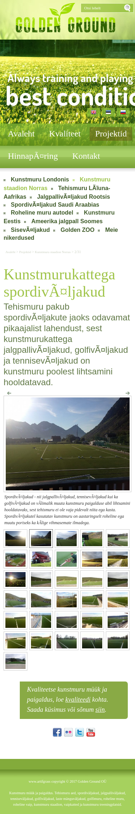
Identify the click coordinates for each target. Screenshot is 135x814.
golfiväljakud (44, 799)
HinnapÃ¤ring (33, 156)
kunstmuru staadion (48, 804)
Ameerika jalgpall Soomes (67, 221)
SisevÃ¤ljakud (30, 230)
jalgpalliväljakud (113, 793)
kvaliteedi (78, 699)
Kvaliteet (65, 133)
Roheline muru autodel (42, 213)
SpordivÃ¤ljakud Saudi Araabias (55, 205)
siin (100, 709)
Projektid (111, 133)
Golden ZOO (77, 230)
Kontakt (86, 156)
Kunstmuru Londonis (40, 179)
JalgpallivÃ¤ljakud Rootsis (73, 197)
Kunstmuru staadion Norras (53, 252)
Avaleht (21, 133)
